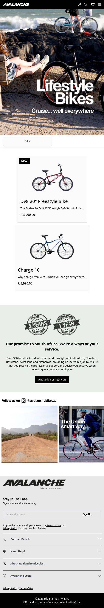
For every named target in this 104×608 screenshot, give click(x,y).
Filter (27, 141)
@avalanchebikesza (42, 401)
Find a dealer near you (52, 379)
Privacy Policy (10, 528)
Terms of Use (53, 525)
